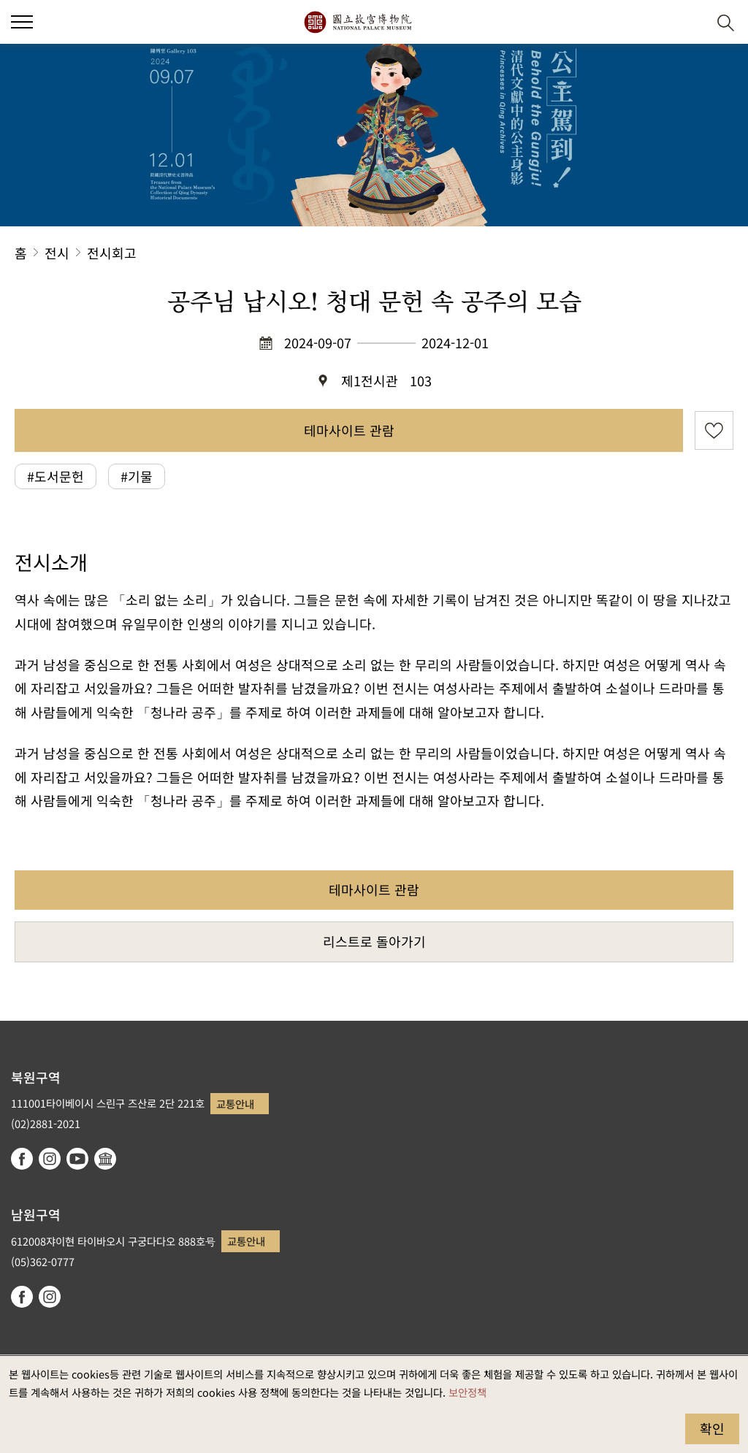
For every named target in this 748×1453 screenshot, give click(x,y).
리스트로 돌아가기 (374, 941)
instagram (50, 1159)
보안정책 (467, 1392)
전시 (57, 252)
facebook (22, 1159)
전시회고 (112, 252)
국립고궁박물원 (357, 22)
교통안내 (235, 1103)
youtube (77, 1159)
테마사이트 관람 (349, 430)
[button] (690, 22)
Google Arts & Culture (105, 1159)
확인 (712, 1428)
